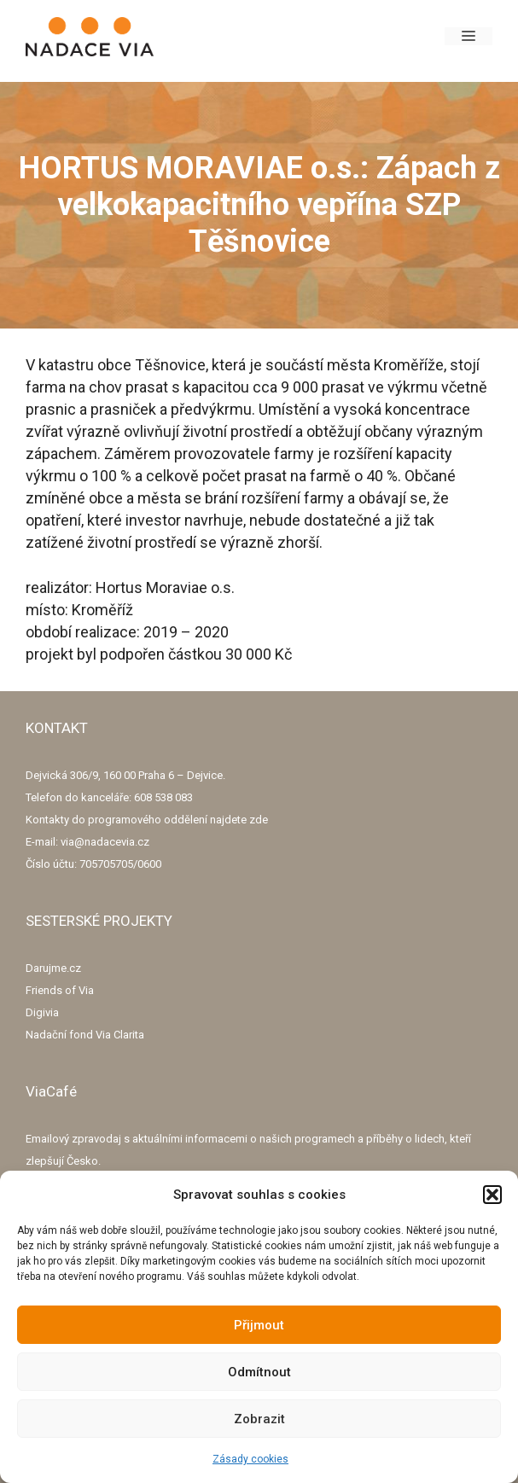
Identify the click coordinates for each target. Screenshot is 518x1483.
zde (258, 819)
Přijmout (259, 1325)
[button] (492, 1194)
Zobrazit (259, 1419)
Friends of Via (60, 990)
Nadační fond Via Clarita (85, 1034)
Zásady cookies (250, 1459)
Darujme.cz (53, 968)
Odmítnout (259, 1372)
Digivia (42, 1012)
